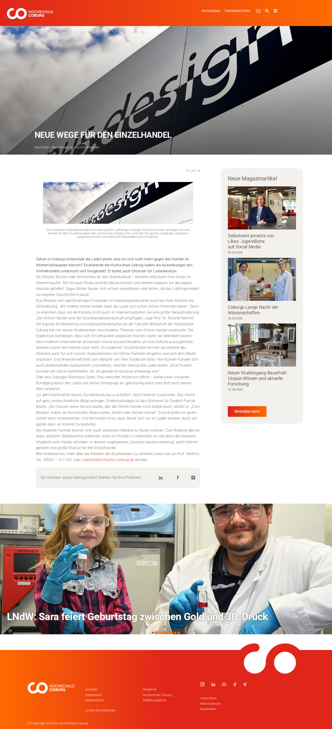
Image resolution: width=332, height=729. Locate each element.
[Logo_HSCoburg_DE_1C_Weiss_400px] (30, 10)
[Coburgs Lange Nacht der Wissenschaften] (262, 279)
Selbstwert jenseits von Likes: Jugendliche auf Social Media (251, 241)
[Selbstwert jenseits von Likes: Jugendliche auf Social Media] (262, 207)
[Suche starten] (267, 11)
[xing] (245, 684)
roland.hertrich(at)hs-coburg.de (107, 460)
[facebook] (235, 684)
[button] (153, 633)
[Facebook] (178, 478)
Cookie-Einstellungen (100, 710)
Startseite (42, 147)
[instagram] (202, 684)
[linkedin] (213, 684)
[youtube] (224, 684)
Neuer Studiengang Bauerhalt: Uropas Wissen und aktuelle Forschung (258, 378)
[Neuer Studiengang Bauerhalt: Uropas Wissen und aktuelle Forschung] (262, 345)
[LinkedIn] (161, 478)
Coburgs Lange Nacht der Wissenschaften (253, 309)
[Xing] (193, 478)
